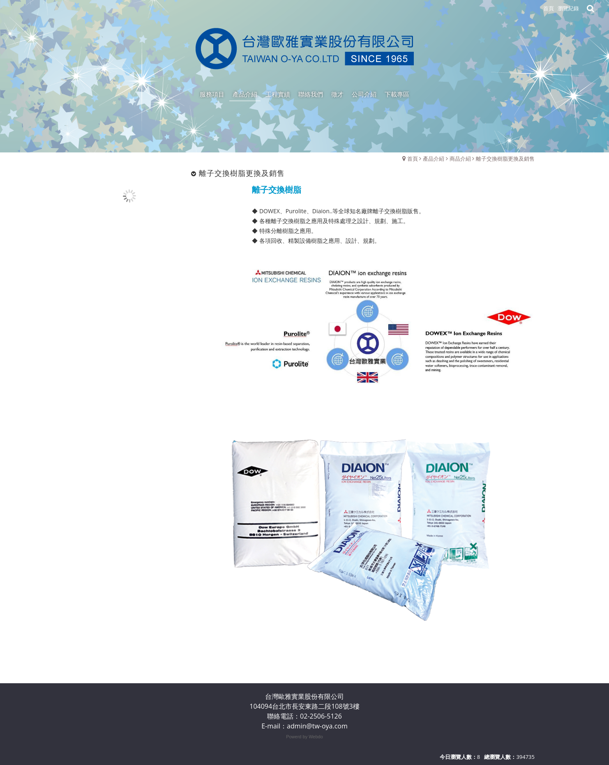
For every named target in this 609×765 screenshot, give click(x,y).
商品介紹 (460, 158)
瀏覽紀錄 (568, 8)
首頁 (412, 158)
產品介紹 (433, 158)
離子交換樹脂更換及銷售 (505, 158)
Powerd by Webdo (304, 736)
